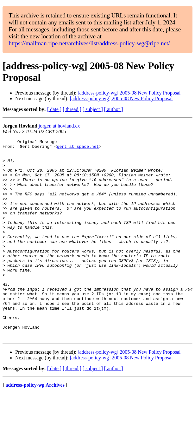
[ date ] (54, 109)
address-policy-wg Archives (35, 425)
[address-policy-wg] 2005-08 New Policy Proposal (129, 92)
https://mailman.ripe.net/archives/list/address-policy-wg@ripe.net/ (89, 43)
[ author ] (113, 109)
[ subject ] (93, 109)
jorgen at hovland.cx (59, 125)
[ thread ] (72, 109)
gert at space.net (78, 148)
